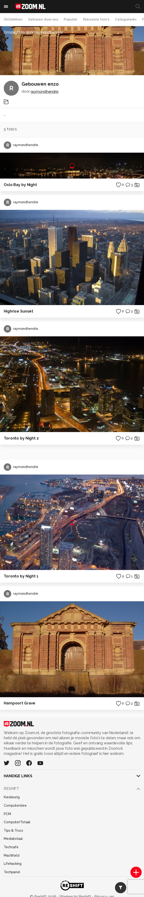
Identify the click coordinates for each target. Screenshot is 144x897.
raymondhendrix (45, 91)
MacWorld (11, 855)
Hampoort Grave (19, 703)
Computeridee (15, 805)
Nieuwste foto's (96, 19)
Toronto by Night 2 (21, 438)
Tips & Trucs (13, 830)
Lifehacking (13, 863)
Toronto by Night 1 (21, 576)
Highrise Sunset (18, 311)
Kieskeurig (12, 797)
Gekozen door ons (43, 19)
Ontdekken (13, 19)
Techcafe (11, 847)
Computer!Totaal (17, 822)
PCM (7, 814)
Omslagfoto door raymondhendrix (33, 32)
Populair (71, 19)
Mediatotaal (13, 839)
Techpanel (12, 872)
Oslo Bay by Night (20, 185)
